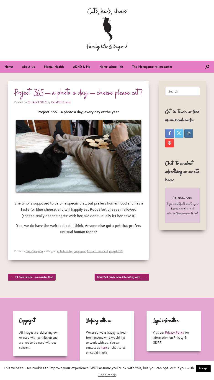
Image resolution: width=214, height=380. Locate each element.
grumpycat (80, 251)
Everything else (34, 251)
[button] (207, 67)
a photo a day (64, 251)
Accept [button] (203, 368)
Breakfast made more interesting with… (122, 277)
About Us (28, 67)
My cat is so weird (97, 251)
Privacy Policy (174, 332)
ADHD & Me (81, 67)
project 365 (116, 251)
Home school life (111, 67)
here (104, 347)
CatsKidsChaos (60, 102)
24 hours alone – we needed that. (31, 277)
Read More (107, 374)
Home (9, 67)
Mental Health (54, 67)
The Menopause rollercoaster (152, 67)
